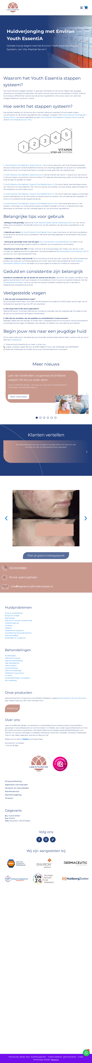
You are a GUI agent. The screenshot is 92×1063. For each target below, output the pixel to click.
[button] (37, 418)
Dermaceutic (65, 698)
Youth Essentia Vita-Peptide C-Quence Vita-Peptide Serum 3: (29, 184)
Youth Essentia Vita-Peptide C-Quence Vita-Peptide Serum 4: (30, 194)
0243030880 (17, 568)
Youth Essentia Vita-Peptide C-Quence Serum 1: (24, 165)
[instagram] (46, 839)
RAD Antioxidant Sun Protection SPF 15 (72, 251)
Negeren (55, 1059)
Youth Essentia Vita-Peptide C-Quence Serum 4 (60, 117)
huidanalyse (16, 340)
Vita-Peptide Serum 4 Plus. (21, 120)
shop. (44, 344)
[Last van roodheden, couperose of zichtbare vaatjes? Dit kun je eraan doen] (72, 396)
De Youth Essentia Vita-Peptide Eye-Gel (56, 242)
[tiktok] (53, 839)
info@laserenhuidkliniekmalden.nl (32, 586)
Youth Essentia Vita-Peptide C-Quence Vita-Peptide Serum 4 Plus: (32, 203)
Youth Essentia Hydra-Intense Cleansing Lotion (53, 223)
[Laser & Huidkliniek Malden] (12, 2)
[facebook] (39, 839)
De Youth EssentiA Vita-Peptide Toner (36, 232)
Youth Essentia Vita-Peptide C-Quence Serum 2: (24, 175)
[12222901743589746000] (60, 757)
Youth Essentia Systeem (13, 282)
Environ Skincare (78, 698)
